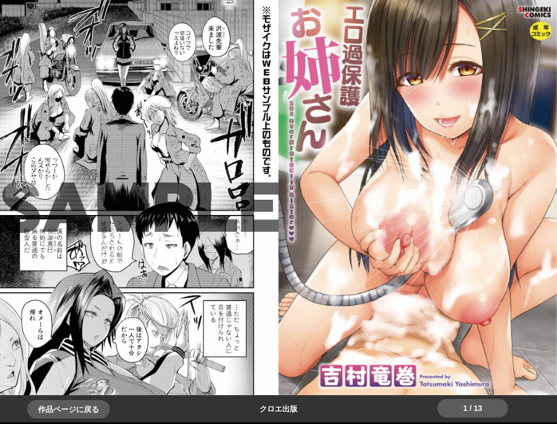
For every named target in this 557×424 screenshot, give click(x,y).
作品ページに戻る (68, 409)
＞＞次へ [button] (32, 184)
